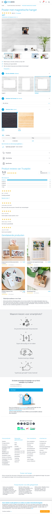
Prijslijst (29, 457)
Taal (41, 171)
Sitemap (29, 445)
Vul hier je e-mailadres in (15, 384)
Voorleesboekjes (6, 464)
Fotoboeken (4, 445)
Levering (41, 450)
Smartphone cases (6, 455)
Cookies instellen (7, 511)
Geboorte (17, 461)
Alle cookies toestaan (45, 511)
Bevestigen (13, 390)
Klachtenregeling (31, 450)
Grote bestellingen (44, 448)
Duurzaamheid (30, 443)
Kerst (16, 442)
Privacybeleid (30, 454)
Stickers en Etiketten (6, 457)
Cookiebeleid (30, 455)
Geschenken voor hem (20, 452)
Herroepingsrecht (31, 448)
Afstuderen (17, 454)
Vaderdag (17, 458)
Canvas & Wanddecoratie (5, 451)
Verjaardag (17, 460)
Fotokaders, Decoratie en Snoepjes (7, 459)
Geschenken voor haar (20, 451)
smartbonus (42, 445)
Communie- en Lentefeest (18, 449)
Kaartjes (4, 441)
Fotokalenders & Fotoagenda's (5, 462)
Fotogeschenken (6, 443)
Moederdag (17, 456)
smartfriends (42, 454)
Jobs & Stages (30, 459)
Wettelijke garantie (31, 452)
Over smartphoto (31, 441)
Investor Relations (31, 461)
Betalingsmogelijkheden (45, 446)
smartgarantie (43, 443)
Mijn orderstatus (43, 452)
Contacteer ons (43, 441)
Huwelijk (16, 446)
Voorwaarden (30, 446)
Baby (16, 444)
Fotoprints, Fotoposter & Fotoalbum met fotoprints (7, 448)
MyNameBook (5, 453)
